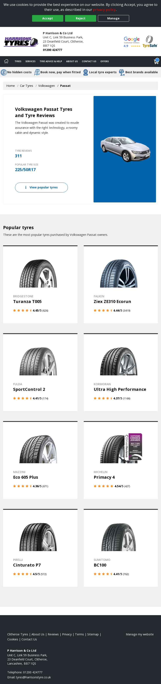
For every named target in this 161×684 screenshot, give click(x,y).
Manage (113, 18)
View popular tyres (41, 187)
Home (10, 86)
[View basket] (156, 61)
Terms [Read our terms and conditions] (79, 634)
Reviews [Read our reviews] (53, 634)
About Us (72, 61)
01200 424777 (52, 50)
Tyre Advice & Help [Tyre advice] (51, 61)
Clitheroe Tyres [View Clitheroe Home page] (17, 634)
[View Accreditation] (150, 41)
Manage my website (140, 634)
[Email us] (33, 677)
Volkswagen (46, 86)
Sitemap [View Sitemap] (93, 634)
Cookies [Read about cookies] (12, 639)
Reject (80, 18)
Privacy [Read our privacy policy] (67, 634)
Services (30, 61)
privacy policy (104, 9)
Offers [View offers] (104, 61)
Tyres (18, 61)
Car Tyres (26, 86)
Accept (47, 18)
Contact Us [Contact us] (89, 61)
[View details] (40, 284)
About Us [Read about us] (37, 634)
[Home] (6, 61)
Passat (65, 86)
